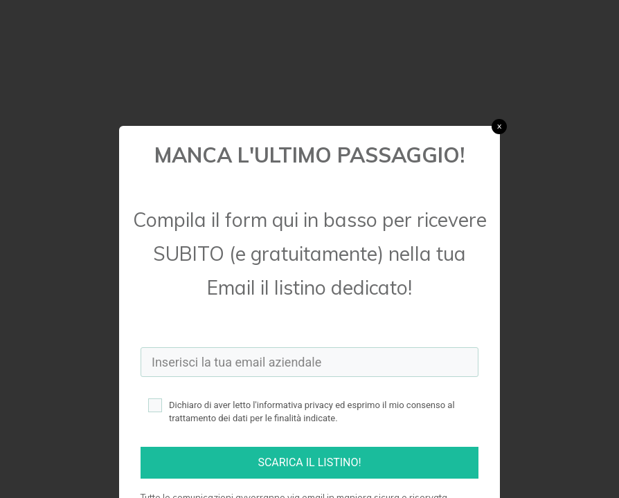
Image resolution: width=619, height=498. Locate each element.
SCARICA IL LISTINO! (309, 462)
